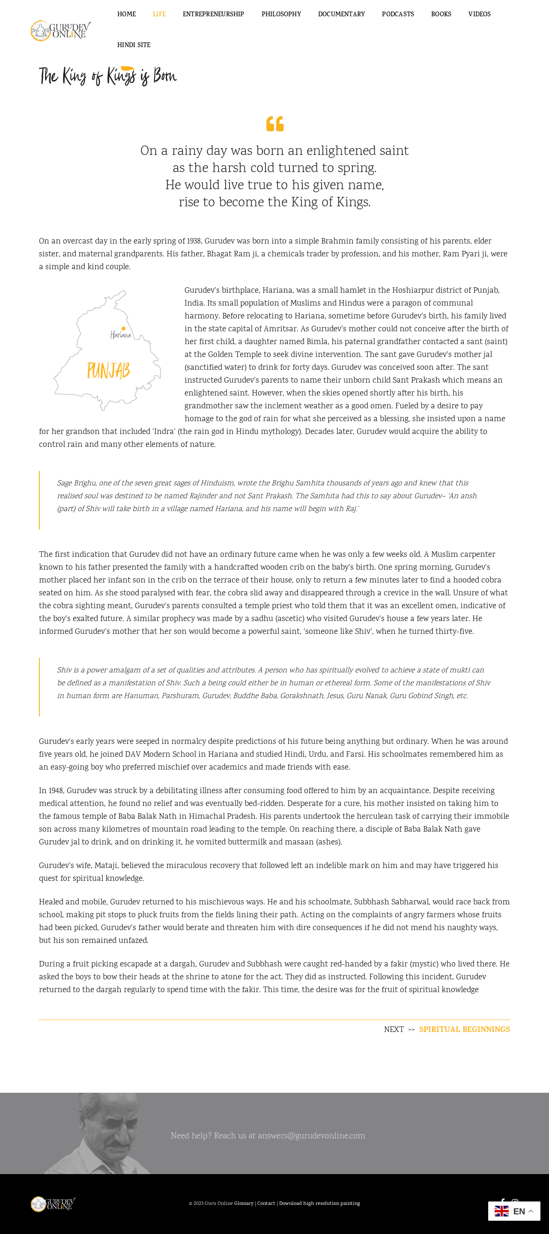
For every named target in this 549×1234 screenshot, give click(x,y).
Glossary (244, 1204)
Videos (479, 15)
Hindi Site (133, 46)
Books (441, 15)
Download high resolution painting (319, 1204)
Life (159, 15)
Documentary (341, 15)
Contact (266, 1204)
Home (126, 15)
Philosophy (281, 15)
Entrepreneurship (214, 15)
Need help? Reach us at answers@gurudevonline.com (268, 1140)
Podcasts (398, 15)
